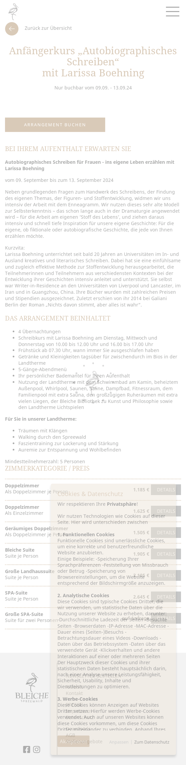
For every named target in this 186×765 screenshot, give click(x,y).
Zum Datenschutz (151, 742)
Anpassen (119, 742)
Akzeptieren (73, 741)
